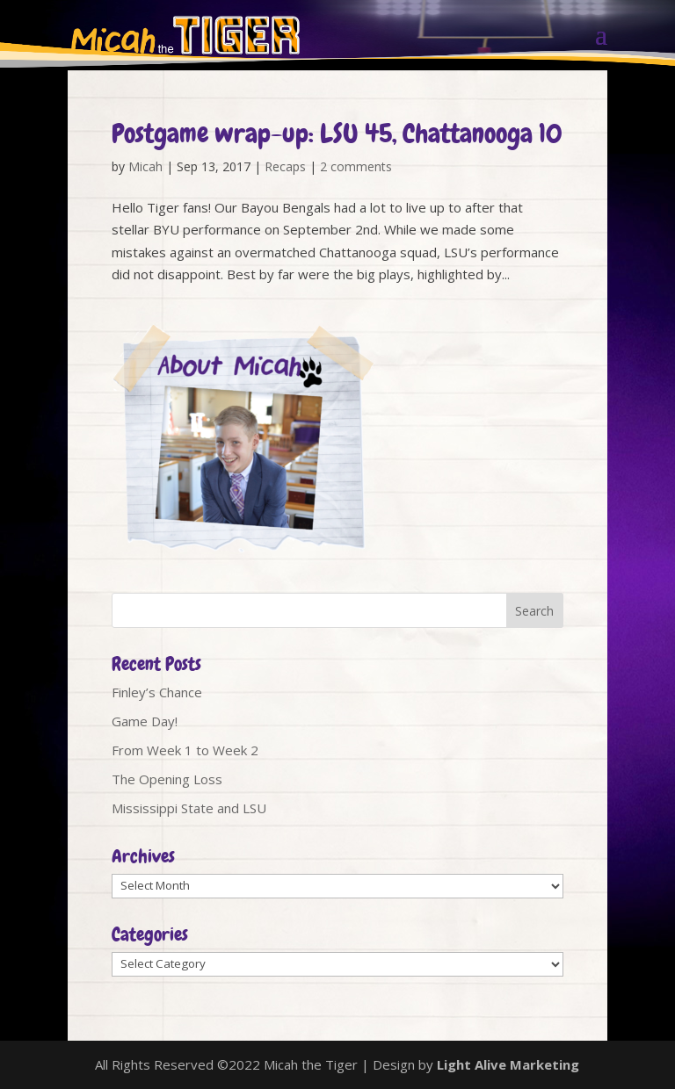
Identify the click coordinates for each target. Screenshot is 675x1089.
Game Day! (145, 721)
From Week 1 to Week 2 (185, 750)
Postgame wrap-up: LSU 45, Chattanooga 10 (337, 133)
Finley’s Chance (157, 692)
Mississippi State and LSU (189, 808)
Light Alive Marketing (508, 1064)
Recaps (285, 166)
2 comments (356, 166)
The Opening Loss (167, 779)
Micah (145, 166)
